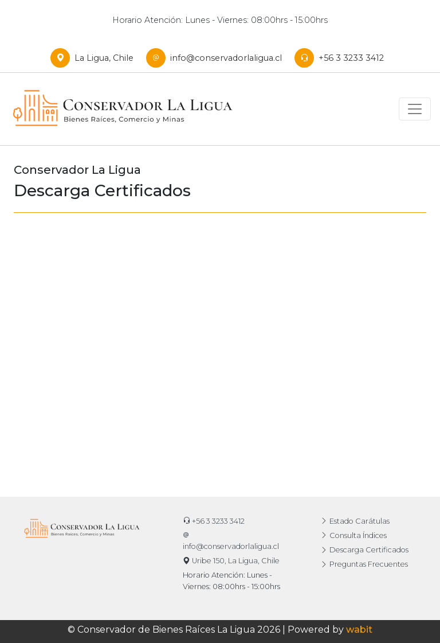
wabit (359, 629)
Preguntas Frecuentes (364, 564)
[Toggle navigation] (415, 109)
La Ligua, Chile (94, 58)
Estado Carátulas (355, 521)
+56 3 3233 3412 (342, 58)
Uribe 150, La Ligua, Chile (231, 560)
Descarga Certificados (364, 549)
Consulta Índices (353, 535)
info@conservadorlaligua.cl (217, 58)
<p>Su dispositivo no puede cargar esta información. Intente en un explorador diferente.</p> (220, 332)
